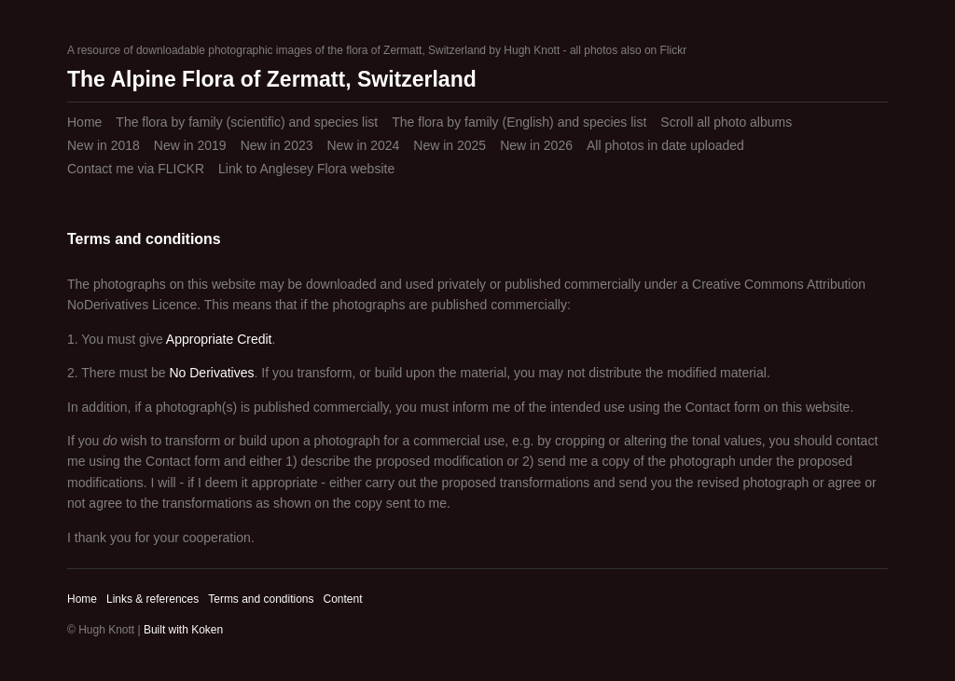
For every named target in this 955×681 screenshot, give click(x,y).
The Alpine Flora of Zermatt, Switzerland (272, 79)
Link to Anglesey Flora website (306, 168)
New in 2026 (536, 145)
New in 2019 (190, 145)
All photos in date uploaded (665, 145)
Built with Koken (183, 629)
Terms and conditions (260, 599)
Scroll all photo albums (726, 122)
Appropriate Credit (219, 339)
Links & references (152, 599)
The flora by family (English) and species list (519, 122)
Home (84, 122)
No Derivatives (211, 372)
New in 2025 (449, 145)
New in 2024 (362, 145)
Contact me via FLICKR (135, 168)
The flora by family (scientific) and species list (247, 122)
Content (342, 599)
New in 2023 (277, 145)
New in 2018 (103, 145)
